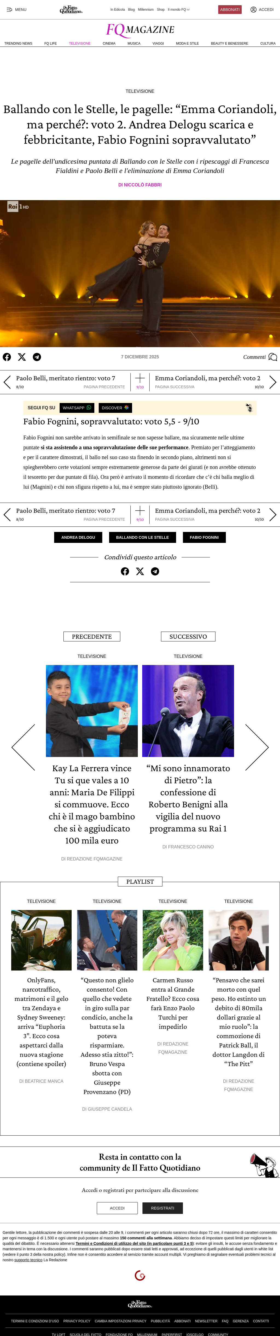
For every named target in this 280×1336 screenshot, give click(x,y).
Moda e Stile (187, 43)
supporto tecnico (28, 1260)
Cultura (268, 43)
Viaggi (158, 43)
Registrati (162, 1208)
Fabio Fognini (204, 537)
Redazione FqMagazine (94, 859)
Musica (134, 43)
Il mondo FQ (179, 9)
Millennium (146, 9)
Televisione (80, 43)
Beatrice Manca (44, 1081)
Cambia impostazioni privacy (121, 1321)
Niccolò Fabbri (143, 185)
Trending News (18, 43)
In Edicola (117, 9)
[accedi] (262, 9)
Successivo (188, 636)
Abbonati (230, 9)
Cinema (109, 43)
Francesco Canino (191, 847)
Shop (161, 9)
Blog (131, 9)
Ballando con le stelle (142, 537)
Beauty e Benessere (229, 43)
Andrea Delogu (78, 537)
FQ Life (51, 43)
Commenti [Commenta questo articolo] (260, 357)
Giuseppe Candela (110, 1109)
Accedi (117, 1208)
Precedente (92, 636)
